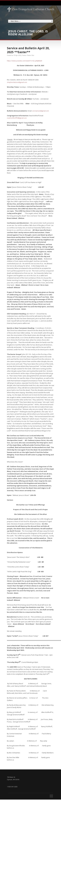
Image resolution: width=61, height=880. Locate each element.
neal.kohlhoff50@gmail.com (17, 118)
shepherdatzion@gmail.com (17, 82)
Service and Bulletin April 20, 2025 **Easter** (28, 50)
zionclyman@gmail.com (40, 111)
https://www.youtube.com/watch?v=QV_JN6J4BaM (24, 61)
